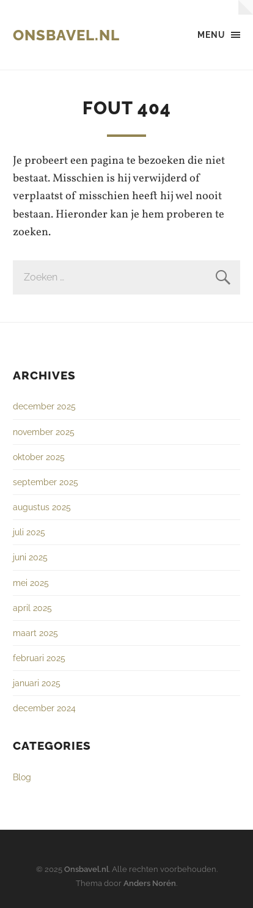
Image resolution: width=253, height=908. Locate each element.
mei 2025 (31, 582)
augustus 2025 (42, 507)
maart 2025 (35, 633)
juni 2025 (30, 557)
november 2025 (44, 432)
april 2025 (32, 607)
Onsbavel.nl (66, 35)
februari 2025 (39, 658)
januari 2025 (37, 683)
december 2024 (44, 708)
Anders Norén (149, 883)
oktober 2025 (39, 457)
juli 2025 (29, 532)
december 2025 (44, 406)
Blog (22, 777)
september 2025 (45, 482)
